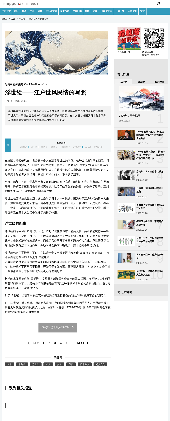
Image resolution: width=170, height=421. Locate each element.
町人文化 (100, 364)
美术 (59, 364)
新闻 (87, 11)
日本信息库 (106, 11)
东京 (142, 11)
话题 (95, 11)
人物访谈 (132, 11)
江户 (48, 364)
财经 (16, 11)
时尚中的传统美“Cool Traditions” (26, 84)
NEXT (80, 343)
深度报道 (64, 11)
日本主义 (84, 364)
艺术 (9, 364)
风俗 (71, 364)
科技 (40, 11)
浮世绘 (35, 364)
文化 (32, 11)
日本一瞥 (119, 11)
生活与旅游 (51, 11)
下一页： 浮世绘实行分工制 (58, 327)
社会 (24, 11)
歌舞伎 (22, 364)
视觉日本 (77, 11)
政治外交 (6, 11)
